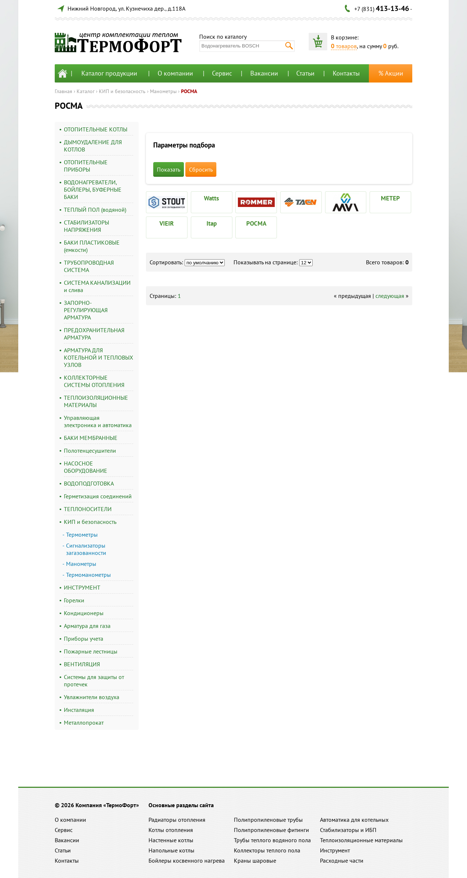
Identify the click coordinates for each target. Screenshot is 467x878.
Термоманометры (88, 574)
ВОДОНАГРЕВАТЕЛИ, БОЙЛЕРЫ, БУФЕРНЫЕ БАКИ (92, 189)
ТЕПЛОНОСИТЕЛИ (88, 509)
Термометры (82, 534)
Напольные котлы (171, 850)
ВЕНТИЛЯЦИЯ (82, 664)
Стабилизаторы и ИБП (348, 829)
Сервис (222, 73)
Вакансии (264, 73)
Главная (63, 91)
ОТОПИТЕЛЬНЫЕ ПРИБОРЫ (86, 165)
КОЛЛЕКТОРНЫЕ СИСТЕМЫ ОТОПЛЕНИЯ (94, 381)
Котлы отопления (170, 829)
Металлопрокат (84, 722)
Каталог (85, 91)
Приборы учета (83, 638)
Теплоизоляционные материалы (361, 840)
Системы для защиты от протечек (94, 680)
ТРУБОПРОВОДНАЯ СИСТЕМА (89, 266)
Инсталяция (79, 709)
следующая (389, 295)
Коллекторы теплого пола (267, 850)
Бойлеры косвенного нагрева (186, 860)
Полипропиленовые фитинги (271, 829)
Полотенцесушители (90, 450)
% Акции (390, 73)
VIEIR (166, 223)
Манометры (163, 91)
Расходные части (341, 860)
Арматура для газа (87, 625)
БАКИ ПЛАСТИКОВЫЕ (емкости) (92, 246)
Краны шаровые (255, 860)
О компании (175, 73)
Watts (211, 198)
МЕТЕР (390, 198)
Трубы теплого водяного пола (272, 840)
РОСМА (189, 91)
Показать (168, 169)
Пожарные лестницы (90, 651)
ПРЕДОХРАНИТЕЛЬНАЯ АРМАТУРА (94, 333)
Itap (212, 223)
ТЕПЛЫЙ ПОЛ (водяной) (95, 209)
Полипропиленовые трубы (268, 819)
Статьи (305, 73)
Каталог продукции (109, 73)
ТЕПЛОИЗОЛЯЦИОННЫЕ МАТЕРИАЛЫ (96, 401)
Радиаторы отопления (176, 819)
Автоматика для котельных (354, 819)
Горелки (74, 600)
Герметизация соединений (98, 496)
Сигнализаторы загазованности (86, 549)
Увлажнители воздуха (91, 697)
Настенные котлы (170, 840)
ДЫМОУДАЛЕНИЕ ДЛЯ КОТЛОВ (93, 145)
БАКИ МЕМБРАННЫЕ (90, 437)
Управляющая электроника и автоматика (98, 421)
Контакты (346, 73)
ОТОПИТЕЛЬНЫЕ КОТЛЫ (95, 129)
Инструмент (335, 850)
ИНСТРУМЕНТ (82, 587)
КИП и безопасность (122, 91)
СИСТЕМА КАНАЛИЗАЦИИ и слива (97, 286)
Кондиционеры (84, 613)
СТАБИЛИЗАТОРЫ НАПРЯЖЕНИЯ (86, 226)
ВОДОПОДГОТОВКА (89, 483)
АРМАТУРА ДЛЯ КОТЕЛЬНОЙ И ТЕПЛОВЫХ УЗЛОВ (98, 357)
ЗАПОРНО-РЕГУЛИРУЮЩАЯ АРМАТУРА (86, 310)
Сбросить (201, 169)
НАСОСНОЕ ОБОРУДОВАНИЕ (85, 467)
